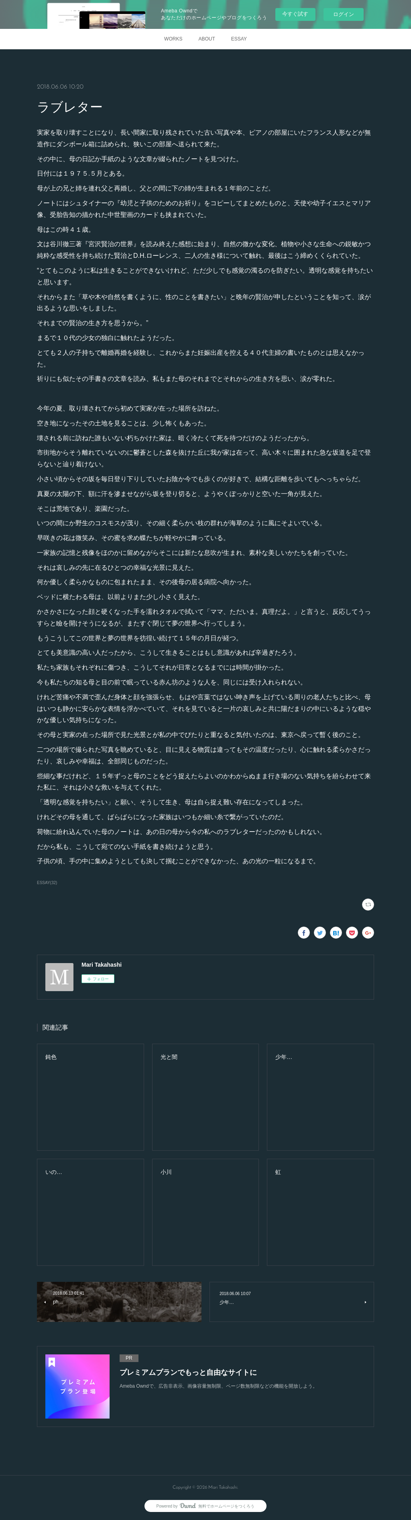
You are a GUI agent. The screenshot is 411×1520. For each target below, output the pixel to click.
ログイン (343, 14)
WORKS (173, 39)
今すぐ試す (295, 14)
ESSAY (239, 39)
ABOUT (206, 39)
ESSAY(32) (47, 882)
